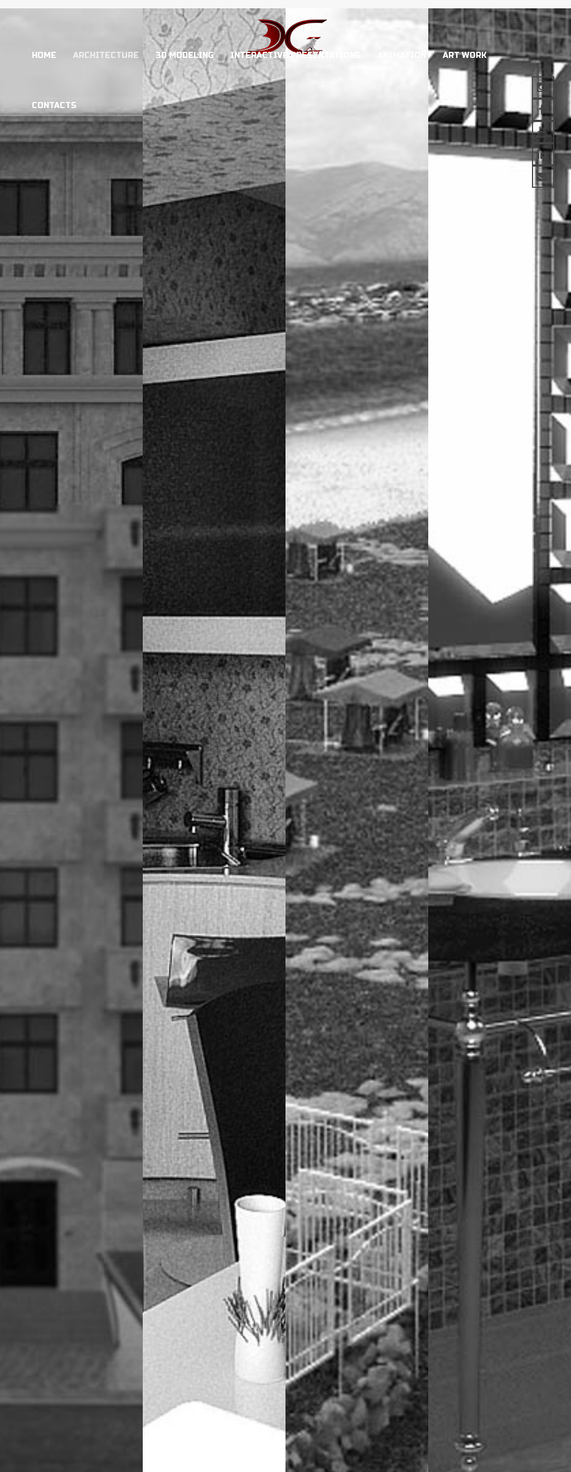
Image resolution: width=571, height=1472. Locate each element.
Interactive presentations (295, 55)
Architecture (106, 55)
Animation (402, 55)
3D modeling (185, 55)
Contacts (54, 105)
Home (44, 55)
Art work (465, 55)
